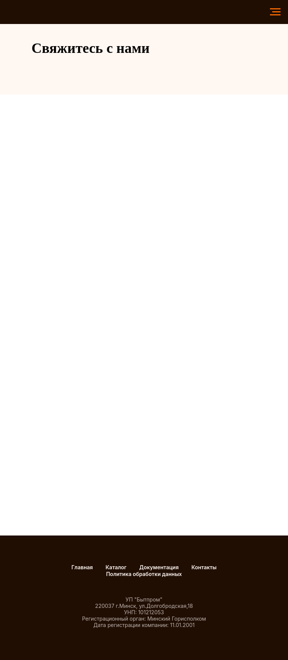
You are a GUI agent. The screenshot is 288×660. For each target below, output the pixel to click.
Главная (82, 567)
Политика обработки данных (144, 574)
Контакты (203, 567)
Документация (158, 567)
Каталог (116, 567)
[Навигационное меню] (275, 12)
